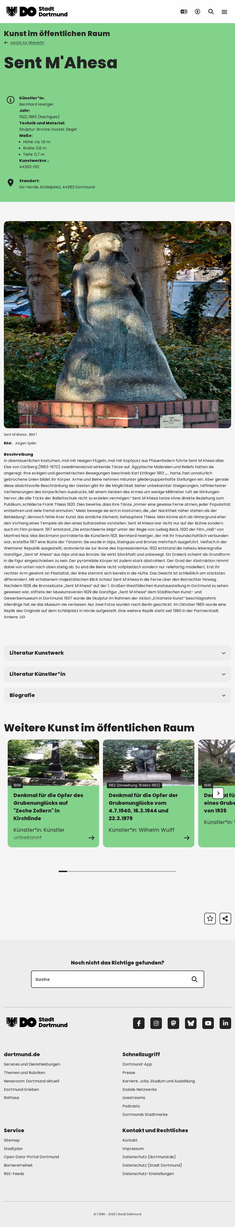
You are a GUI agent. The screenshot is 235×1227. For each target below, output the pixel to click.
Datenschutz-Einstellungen (148, 1174)
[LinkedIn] (225, 1023)
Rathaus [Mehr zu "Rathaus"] (11, 1097)
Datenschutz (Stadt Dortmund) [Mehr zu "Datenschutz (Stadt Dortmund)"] (152, 1165)
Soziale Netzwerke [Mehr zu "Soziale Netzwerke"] (139, 1089)
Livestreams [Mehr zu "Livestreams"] (133, 1097)
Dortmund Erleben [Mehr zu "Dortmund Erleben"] (21, 1089)
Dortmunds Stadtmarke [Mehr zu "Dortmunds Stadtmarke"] (145, 1114)
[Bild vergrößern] (222, 230)
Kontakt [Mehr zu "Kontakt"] (130, 1140)
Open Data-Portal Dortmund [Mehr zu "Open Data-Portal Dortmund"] (31, 1157)
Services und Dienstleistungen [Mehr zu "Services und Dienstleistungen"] (32, 1064)
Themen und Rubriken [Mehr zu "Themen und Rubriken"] (24, 1072)
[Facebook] (139, 1023)
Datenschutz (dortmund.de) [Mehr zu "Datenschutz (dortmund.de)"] (149, 1157)
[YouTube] (208, 1023)
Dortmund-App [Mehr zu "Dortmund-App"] (137, 1064)
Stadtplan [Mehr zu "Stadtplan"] (13, 1148)
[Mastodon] (173, 1023)
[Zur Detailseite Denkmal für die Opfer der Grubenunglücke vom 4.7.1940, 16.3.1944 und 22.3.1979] (148, 793)
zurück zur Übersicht (24, 42)
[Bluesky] (191, 1023)
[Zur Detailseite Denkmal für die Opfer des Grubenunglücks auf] (53, 793)
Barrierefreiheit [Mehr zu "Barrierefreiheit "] (18, 1165)
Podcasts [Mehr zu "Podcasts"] (131, 1106)
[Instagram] (156, 1023)
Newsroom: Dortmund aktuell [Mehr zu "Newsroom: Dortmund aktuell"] (31, 1081)
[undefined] (218, 793)
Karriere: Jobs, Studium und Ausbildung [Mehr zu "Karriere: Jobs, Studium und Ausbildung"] (158, 1081)
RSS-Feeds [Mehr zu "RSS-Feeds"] (14, 1173)
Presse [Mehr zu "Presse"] (128, 1072)
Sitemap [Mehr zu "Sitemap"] (12, 1140)
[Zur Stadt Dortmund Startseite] (37, 11)
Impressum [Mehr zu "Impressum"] (133, 1148)
